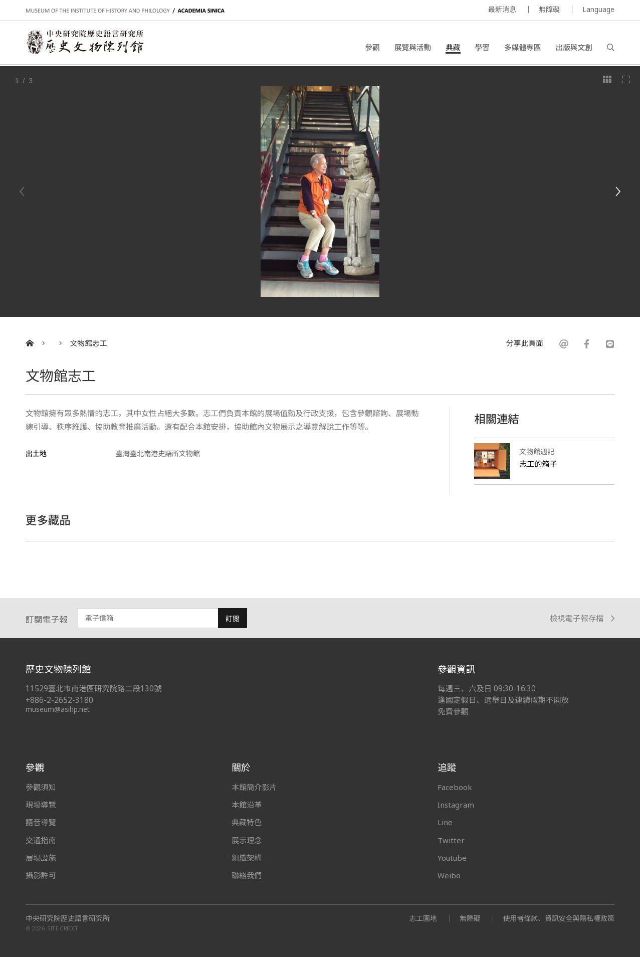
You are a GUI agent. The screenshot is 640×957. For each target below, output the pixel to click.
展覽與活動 (412, 48)
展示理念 (247, 840)
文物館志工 (88, 343)
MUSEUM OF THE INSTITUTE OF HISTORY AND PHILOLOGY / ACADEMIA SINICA (125, 11)
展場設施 (41, 858)
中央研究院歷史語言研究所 (68, 918)
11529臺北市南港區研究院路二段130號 (94, 688)
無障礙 (549, 9)
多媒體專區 (522, 48)
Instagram (456, 805)
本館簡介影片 (254, 787)
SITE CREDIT (63, 928)
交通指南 (41, 840)
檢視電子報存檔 (582, 618)
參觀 (372, 48)
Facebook (455, 787)
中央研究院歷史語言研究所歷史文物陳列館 (86, 43)
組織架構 (247, 858)
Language (598, 9)
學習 (482, 48)
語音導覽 (41, 822)
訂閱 (233, 618)
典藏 (453, 48)
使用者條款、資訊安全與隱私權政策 (558, 918)
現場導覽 (41, 805)
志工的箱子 (538, 464)
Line (445, 822)
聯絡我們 (247, 875)
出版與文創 (573, 48)
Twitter (451, 840)
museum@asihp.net (58, 709)
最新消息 (502, 9)
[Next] (617, 191)
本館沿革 (247, 805)
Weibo (449, 875)
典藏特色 (247, 822)
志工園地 (422, 918)
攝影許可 (41, 875)
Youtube (453, 858)
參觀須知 (41, 787)
